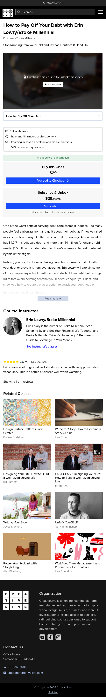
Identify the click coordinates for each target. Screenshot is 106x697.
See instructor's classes (42, 346)
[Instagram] (58, 637)
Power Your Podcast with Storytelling (20, 565)
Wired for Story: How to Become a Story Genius (78, 431)
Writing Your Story (15, 522)
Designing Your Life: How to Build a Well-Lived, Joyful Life (26, 476)
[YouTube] (42, 637)
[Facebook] (50, 637)
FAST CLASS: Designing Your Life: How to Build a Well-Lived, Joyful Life (78, 477)
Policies (53, 692)
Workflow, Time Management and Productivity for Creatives (77, 565)
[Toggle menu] (100, 12)
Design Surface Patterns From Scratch (23, 431)
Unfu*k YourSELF (66, 522)
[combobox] (55, 12)
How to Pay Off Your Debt (23, 116)
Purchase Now (53, 84)
